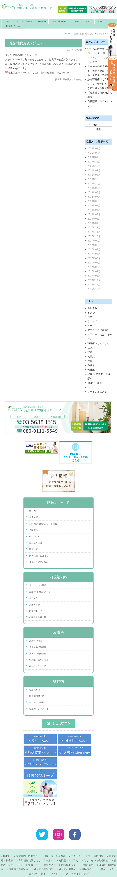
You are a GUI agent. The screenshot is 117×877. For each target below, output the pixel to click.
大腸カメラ (34, 604)
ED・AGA (34, 536)
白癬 (89, 317)
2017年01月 (93, 276)
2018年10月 (93, 183)
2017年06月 (93, 254)
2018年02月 (93, 218)
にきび (91, 347)
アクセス (76, 846)
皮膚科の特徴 (35, 640)
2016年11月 (93, 284)
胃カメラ (33, 598)
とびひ (91, 312)
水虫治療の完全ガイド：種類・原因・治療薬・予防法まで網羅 (99, 70)
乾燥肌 (91, 356)
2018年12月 (93, 179)
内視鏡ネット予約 (68, 851)
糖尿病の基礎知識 (43, 860)
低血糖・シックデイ (38, 709)
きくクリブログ (59, 864)
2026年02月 (93, 153)
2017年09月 (93, 240)
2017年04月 (93, 262)
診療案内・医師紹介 (27, 846)
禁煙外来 (33, 549)
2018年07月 (93, 197)
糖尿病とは (34, 689)
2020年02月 (93, 170)
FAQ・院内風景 (94, 846)
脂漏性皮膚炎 (94, 383)
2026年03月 (93, 148)
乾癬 (89, 352)
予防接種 (33, 530)
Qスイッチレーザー (38, 666)
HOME (7, 21)
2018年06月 (93, 201)
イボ (89, 325)
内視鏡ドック (35, 611)
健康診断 (33, 517)
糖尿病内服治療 (36, 696)
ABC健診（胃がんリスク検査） (44, 523)
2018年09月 (93, 188)
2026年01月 (93, 157)
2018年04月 (93, 210)
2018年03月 (93, 214)
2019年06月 (93, 175)
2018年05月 (93, 205)
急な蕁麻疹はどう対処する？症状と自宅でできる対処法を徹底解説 (99, 84)
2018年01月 (93, 223)
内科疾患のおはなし (38, 555)
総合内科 (33, 511)
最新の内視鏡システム (40, 592)
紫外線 (91, 369)
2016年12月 (93, 280)
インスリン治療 (36, 702)
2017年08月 (93, 245)
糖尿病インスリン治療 (94, 860)
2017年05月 (93, 258)
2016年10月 (93, 289)
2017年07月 (93, 249)
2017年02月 (93, 271)
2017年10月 (93, 236)
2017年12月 (93, 227)
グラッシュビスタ (97, 391)
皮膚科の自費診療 (37, 653)
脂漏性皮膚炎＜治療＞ (26, 43)
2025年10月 (93, 166)
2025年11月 (93, 161)
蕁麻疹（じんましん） (99, 343)
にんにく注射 (35, 543)
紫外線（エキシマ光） (40, 660)
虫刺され (92, 308)
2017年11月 (93, 232)
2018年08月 (93, 192)
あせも (91, 365)
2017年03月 (93, 267)
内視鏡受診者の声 (37, 617)
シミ (89, 387)
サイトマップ (81, 864)
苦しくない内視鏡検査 (96, 851)
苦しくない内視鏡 (37, 585)
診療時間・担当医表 (55, 846)
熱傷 (89, 361)
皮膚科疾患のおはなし (40, 562)
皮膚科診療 (88, 855)
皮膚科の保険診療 (37, 647)
